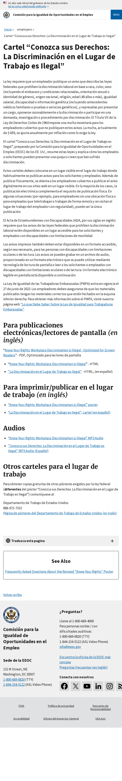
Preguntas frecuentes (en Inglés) (83, 667)
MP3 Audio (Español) (33, 451)
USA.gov (100, 718)
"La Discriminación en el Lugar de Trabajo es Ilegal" (45, 371)
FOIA (21, 706)
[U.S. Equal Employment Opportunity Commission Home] (52, 14)
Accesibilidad (21, 718)
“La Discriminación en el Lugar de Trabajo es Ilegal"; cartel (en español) (59, 412)
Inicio (8, 29)
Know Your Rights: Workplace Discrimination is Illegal (48, 364)
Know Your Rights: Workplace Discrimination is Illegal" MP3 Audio (56, 438)
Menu (116, 14)
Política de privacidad (61, 706)
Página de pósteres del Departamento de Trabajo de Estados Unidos (60, 513)
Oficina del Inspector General (61, 718)
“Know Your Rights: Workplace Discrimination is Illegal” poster (53, 405)
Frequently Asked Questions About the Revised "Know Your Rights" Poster (59, 571)
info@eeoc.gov (70, 647)
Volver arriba (12, 595)
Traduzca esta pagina (28, 541)
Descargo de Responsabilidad (100, 707)
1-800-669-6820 (14, 679)
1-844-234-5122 (14, 684)
